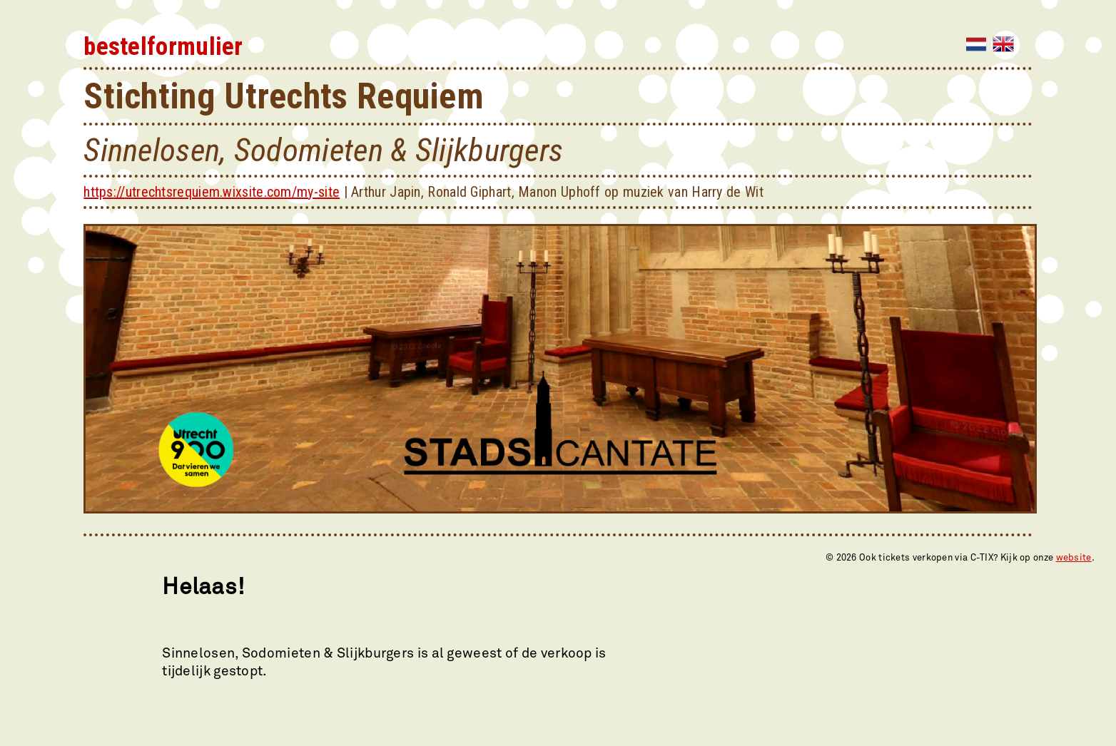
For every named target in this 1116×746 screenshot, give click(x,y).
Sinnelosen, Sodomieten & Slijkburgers (323, 150)
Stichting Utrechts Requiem (283, 96)
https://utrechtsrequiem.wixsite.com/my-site (211, 191)
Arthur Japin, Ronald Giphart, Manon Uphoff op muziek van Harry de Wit (557, 191)
